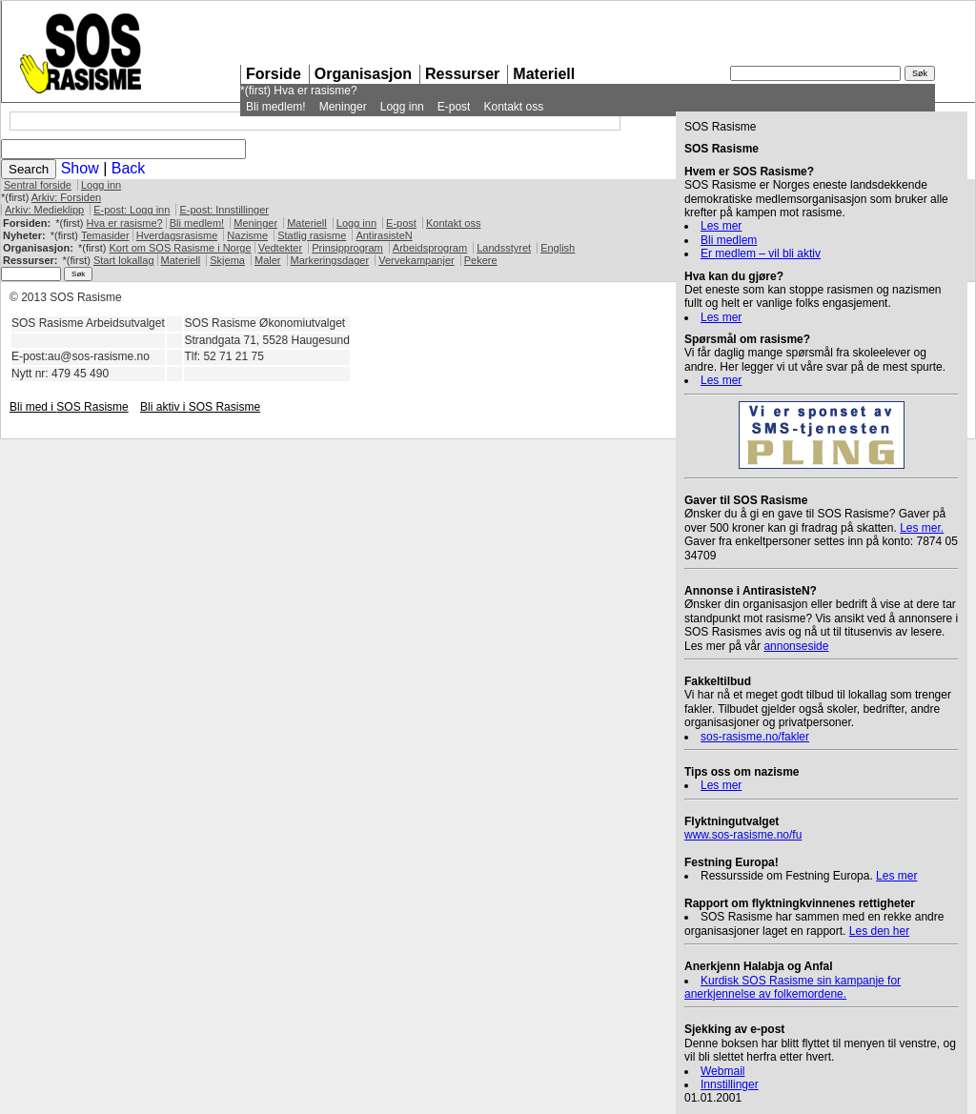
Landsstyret (504, 247)
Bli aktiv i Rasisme (200, 407)
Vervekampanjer (416, 260)
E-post (454, 106)
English (557, 247)
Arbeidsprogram (430, 247)
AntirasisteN (384, 235)
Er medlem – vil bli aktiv (761, 253)
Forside (273, 74)
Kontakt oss (513, 106)
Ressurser (462, 74)
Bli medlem (729, 240)
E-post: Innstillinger (224, 209)
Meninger (343, 106)
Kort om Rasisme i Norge (180, 247)
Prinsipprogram (347, 247)
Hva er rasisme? (315, 90)
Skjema (227, 260)
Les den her (879, 931)
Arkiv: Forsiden (66, 197)
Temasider (105, 235)
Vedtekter (280, 247)
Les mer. (922, 528)
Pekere (481, 260)
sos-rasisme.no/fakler (755, 736)
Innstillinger (730, 1084)
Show (80, 168)
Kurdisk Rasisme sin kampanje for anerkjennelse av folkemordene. (792, 987)
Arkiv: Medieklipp (44, 209)
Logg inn (402, 106)
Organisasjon (363, 74)
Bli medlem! (276, 106)
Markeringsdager (330, 260)
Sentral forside (37, 185)
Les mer (721, 226)
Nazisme (247, 235)
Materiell (544, 74)
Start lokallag (123, 260)
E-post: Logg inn (131, 209)
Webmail (722, 1071)
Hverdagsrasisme (177, 235)
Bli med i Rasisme (69, 407)
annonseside (795, 646)
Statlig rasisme (311, 235)
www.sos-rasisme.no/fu (743, 834)
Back (129, 168)
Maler (267, 260)
